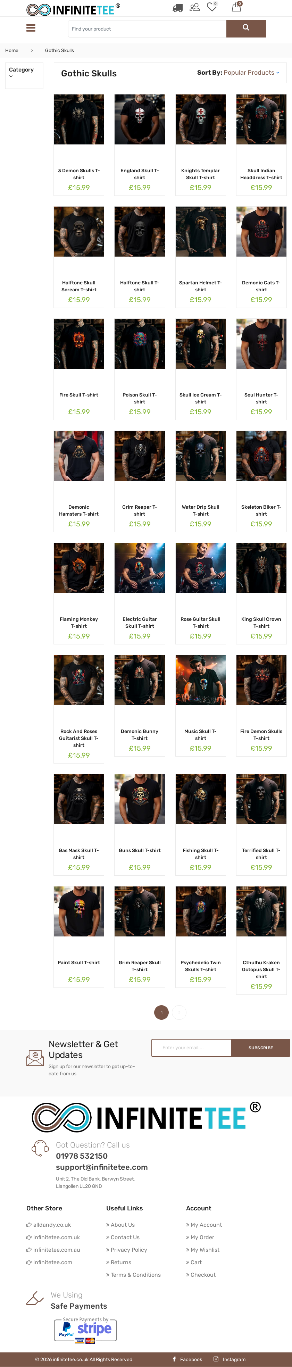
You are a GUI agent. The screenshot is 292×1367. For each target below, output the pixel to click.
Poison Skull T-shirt (140, 398)
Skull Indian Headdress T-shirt (261, 174)
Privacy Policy (126, 1250)
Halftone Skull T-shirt (139, 286)
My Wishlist (202, 1250)
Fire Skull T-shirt (78, 395)
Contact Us (123, 1237)
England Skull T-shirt (139, 174)
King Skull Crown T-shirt (261, 622)
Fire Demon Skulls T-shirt (261, 734)
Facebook (187, 1360)
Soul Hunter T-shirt (261, 398)
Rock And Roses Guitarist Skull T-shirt (79, 738)
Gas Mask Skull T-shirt (79, 854)
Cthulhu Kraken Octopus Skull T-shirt (261, 970)
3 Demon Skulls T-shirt (79, 174)
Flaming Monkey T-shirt (79, 622)
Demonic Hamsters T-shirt (79, 510)
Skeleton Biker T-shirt (261, 510)
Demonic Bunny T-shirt (139, 734)
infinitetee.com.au (53, 1250)
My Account (204, 1225)
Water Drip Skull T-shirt (200, 510)
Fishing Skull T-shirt (201, 854)
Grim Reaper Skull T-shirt (140, 966)
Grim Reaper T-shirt (139, 510)
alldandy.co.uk (48, 1225)
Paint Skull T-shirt (79, 963)
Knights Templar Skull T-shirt (200, 174)
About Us (120, 1225)
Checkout (201, 1275)
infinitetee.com (49, 1262)
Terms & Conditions (133, 1275)
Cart (194, 1262)
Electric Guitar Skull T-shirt (140, 622)
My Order (200, 1237)
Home (11, 50)
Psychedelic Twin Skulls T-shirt (201, 966)
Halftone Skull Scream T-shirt (79, 286)
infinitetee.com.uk (53, 1237)
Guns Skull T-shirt (140, 850)
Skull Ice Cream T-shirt (201, 398)
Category (24, 73)
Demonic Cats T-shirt (261, 286)
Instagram (229, 1360)
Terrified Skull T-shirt (261, 854)
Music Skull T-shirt (200, 734)
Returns (118, 1262)
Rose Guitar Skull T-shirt (200, 622)
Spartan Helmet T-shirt (200, 286)
